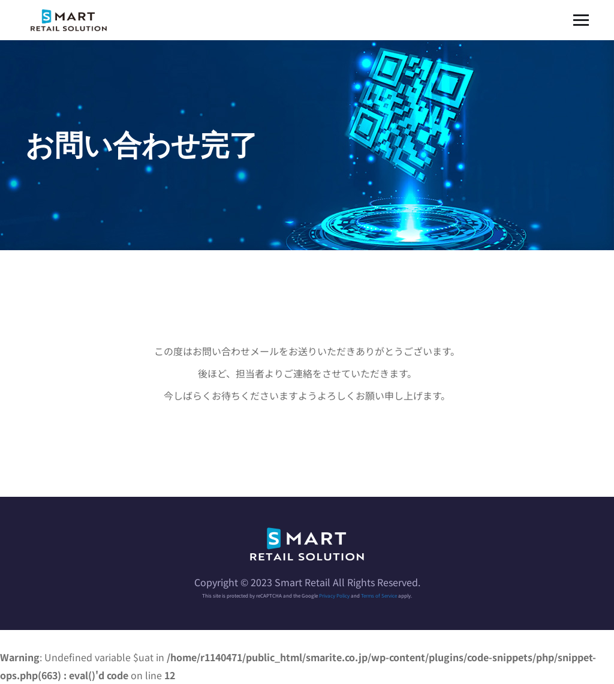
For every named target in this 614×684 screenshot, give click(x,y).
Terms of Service (379, 595)
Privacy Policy (334, 595)
